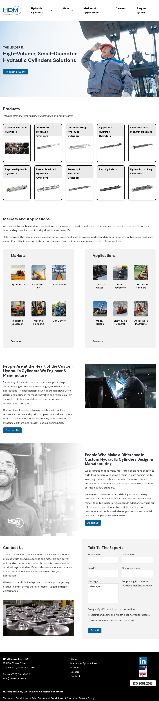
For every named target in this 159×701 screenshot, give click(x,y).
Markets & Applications (83, 663)
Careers (74, 671)
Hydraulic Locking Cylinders (141, 171)
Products (75, 667)
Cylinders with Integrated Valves (141, 129)
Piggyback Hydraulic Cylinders (105, 131)
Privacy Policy (86, 698)
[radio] (120, 615)
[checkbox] (120, 618)
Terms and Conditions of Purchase (57, 698)
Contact (75, 676)
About (74, 659)
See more (16, 341)
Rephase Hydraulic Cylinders (16, 171)
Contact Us (12, 430)
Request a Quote (16, 71)
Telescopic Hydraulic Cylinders (74, 173)
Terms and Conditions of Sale (19, 698)
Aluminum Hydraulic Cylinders (42, 131)
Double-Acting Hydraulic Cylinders (77, 131)
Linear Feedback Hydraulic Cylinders (46, 173)
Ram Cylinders (108, 169)
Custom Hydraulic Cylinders (16, 129)
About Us (92, 522)
